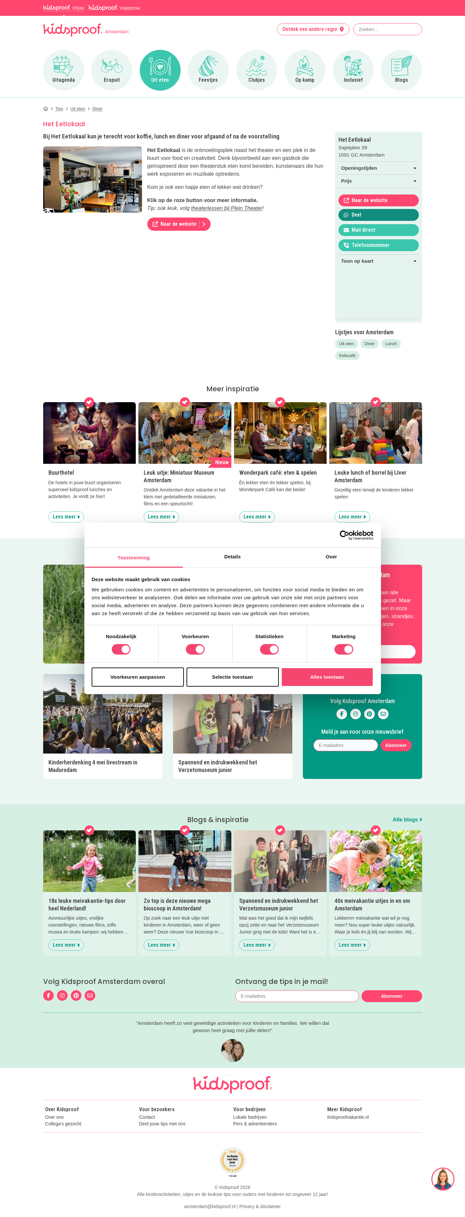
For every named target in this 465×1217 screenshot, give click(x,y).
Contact (147, 1117)
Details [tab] (232, 556)
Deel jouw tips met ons (162, 1123)
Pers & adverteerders (255, 1123)
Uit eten (346, 343)
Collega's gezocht (63, 1123)
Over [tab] (331, 556)
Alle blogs (407, 819)
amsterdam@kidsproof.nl (210, 1206)
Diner (369, 343)
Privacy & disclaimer (260, 1206)
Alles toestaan (327, 677)
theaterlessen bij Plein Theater (226, 208)
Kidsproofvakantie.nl (348, 1117)
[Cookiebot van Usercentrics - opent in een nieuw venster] (344, 535)
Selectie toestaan (232, 677)
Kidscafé (347, 355)
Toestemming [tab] (134, 557)
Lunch (391, 343)
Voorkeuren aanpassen (137, 677)
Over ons (54, 1117)
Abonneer (396, 745)
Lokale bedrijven (250, 1117)
